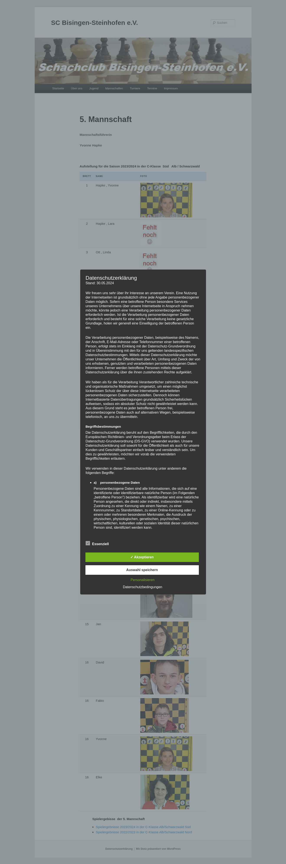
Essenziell (97, 543)
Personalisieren (142, 580)
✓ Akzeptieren (142, 557)
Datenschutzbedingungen (142, 587)
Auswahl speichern (142, 570)
